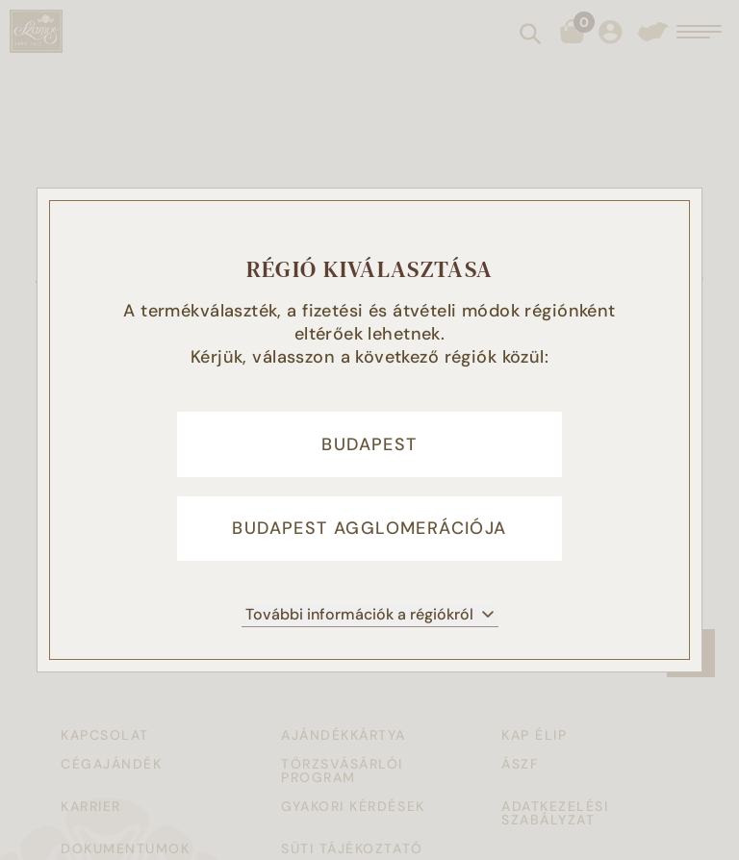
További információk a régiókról (370, 617)
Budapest (369, 443)
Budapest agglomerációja (369, 530)
